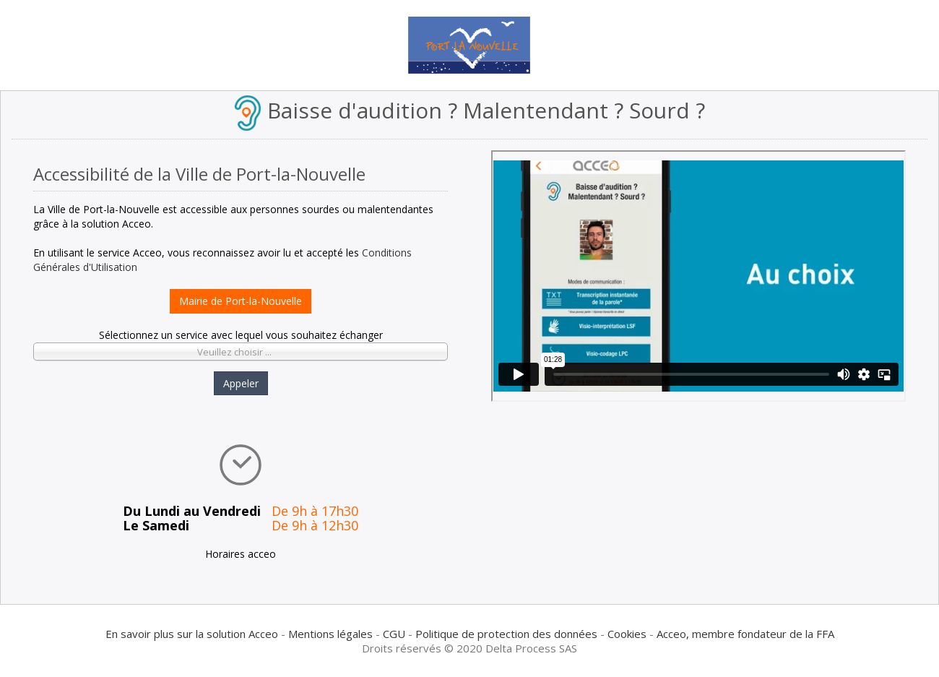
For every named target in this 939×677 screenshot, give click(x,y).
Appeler (241, 383)
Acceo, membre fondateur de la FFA (745, 633)
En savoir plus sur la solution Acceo (191, 633)
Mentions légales (330, 633)
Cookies (626, 633)
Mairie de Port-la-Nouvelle (240, 301)
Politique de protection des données (506, 633)
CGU (394, 633)
